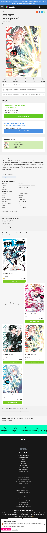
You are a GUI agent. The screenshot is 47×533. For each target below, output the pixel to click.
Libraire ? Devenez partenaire (23, 490)
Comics (23, 459)
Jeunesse (23, 463)
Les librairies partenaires (23, 492)
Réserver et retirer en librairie (23, 506)
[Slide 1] (23, 74)
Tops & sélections (23, 467)
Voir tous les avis (6, 223)
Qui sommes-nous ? (23, 442)
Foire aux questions (23, 498)
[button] (8, 51)
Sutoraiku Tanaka (23, 193)
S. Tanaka (5, 276)
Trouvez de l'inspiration (23, 455)
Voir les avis (5, 23)
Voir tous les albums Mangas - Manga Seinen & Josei (15, 411)
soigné (15, 112)
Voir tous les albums (7, 234)
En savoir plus (31, 3)
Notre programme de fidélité (23, 481)
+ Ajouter (10, 174)
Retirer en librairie (23, 131)
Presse (23, 444)
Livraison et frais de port (23, 500)
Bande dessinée (23, 457)
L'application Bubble (23, 477)
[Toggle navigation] (2, 7)
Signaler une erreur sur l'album (9, 211)
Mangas (21, 183)
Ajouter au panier (23, 116)
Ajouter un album (23, 483)
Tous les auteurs (23, 471)
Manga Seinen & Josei (24, 185)
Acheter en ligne (23, 504)
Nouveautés (23, 465)
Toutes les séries (23, 469)
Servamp (5, 12)
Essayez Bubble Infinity (23, 479)
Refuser (15, 529)
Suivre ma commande (23, 502)
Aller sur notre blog (7, 420)
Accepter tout (6, 529)
